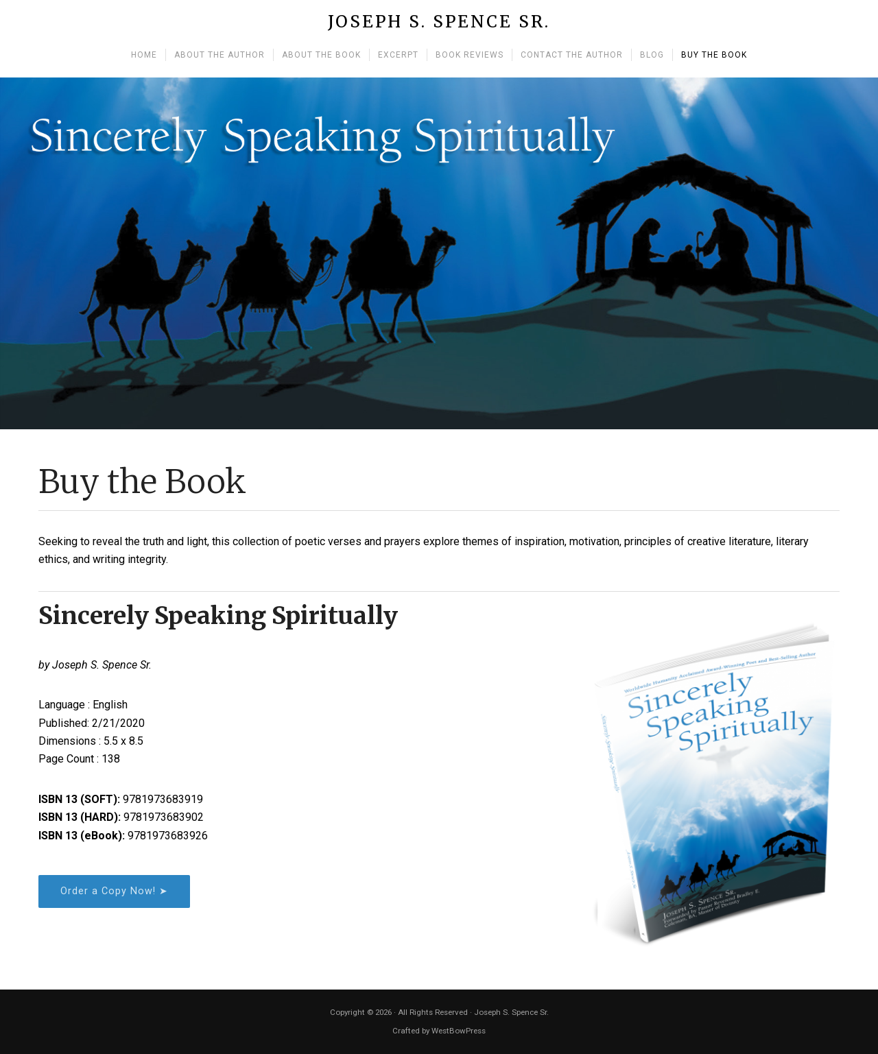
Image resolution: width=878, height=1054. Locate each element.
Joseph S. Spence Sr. (439, 22)
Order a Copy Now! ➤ (114, 891)
